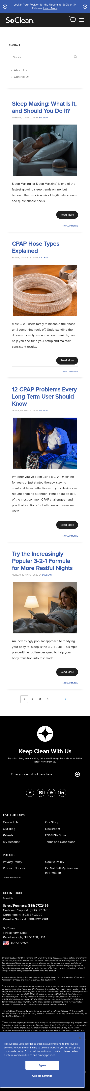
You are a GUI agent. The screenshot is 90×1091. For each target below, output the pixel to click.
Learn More (50, 8)
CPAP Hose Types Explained (35, 247)
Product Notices (14, 868)
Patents (8, 835)
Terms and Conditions (60, 842)
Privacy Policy (12, 862)
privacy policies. (47, 1055)
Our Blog (9, 828)
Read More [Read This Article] (67, 215)
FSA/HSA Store (55, 835)
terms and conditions (20, 1055)
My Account (11, 842)
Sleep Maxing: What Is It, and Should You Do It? (44, 107)
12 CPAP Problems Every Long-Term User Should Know (44, 396)
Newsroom (52, 828)
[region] (42, 1060)
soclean (43, 117)
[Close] (79, 1038)
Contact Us (21, 76)
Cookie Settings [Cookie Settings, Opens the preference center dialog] (42, 1076)
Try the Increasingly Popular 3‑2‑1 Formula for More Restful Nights (42, 560)
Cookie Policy (54, 862)
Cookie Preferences (12, 877)
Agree (42, 1065)
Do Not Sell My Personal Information (61, 870)
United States (15, 943)
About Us (20, 70)
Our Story (51, 822)
